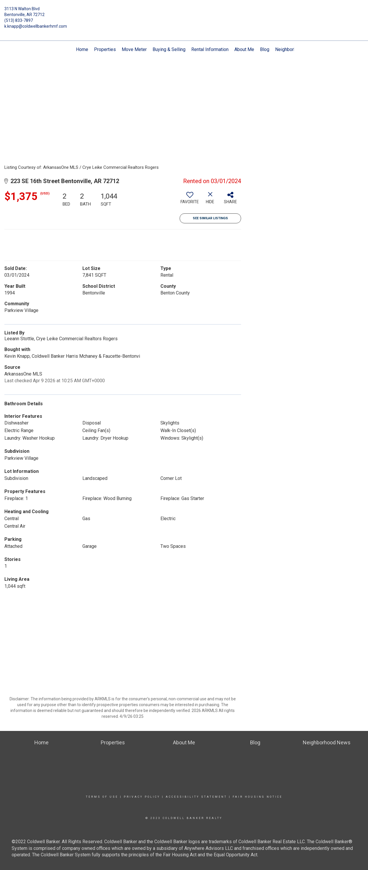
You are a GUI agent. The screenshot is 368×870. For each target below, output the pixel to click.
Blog (264, 49)
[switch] (190, 200)
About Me (244, 49)
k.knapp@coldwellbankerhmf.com (35, 26)
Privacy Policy (142, 796)
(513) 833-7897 (18, 20)
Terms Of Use (102, 796)
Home (82, 49)
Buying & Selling (169, 49)
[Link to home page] (184, 13)
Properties (105, 49)
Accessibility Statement (196, 796)
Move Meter (134, 49)
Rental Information (210, 49)
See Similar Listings (210, 218)
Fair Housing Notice (257, 796)
